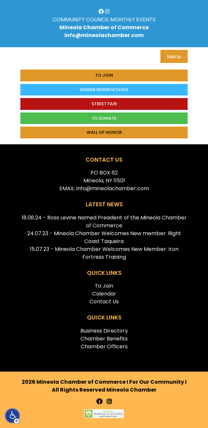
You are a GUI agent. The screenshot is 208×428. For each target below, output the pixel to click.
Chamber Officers (104, 346)
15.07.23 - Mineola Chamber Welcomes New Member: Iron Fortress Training (104, 253)
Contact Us (104, 301)
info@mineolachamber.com (104, 35)
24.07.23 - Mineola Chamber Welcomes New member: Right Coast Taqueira (104, 237)
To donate (104, 118)
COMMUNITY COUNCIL (80, 19)
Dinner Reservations (104, 90)
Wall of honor (104, 132)
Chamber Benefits (104, 338)
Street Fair (104, 104)
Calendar (104, 293)
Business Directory (104, 331)
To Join (104, 75)
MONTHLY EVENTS (133, 19)
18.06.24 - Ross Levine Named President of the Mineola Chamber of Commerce (104, 221)
